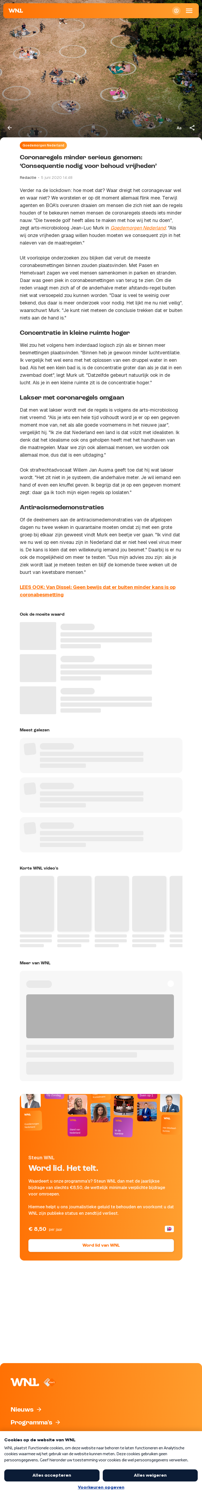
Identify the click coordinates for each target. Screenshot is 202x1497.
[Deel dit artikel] (192, 127)
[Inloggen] (176, 10)
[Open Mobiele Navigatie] (189, 10)
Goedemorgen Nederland (43, 145)
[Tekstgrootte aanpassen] (179, 127)
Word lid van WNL (101, 1245)
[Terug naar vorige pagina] (9, 127)
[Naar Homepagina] (16, 11)
